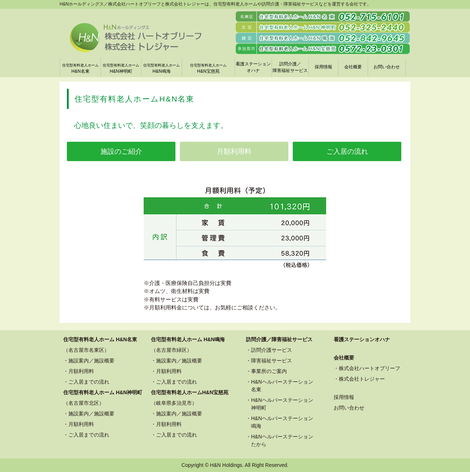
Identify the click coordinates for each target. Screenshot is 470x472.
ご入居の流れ (347, 151)
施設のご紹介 (121, 151)
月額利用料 (234, 151)
